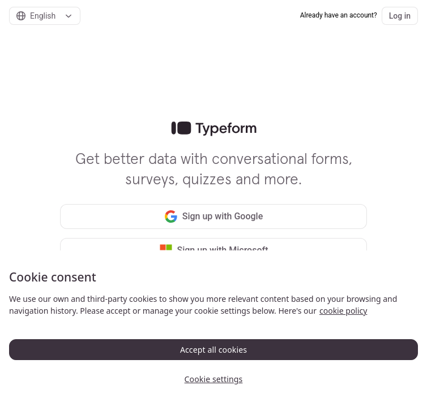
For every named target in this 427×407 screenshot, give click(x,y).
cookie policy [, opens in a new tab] (343, 310)
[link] (214, 129)
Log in (400, 15)
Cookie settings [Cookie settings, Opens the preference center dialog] (214, 379)
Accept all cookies (213, 349)
